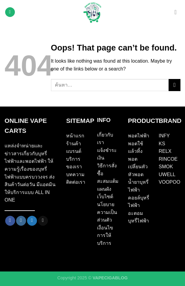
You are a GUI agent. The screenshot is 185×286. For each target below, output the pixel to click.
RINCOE (168, 159)
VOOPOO (169, 182)
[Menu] (10, 12)
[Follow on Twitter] (32, 221)
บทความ (75, 174)
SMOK (166, 166)
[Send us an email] (43, 221)
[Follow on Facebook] (10, 221)
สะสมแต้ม (108, 181)
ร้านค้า (73, 143)
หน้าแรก (75, 135)
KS (162, 143)
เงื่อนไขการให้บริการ (105, 235)
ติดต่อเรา (75, 182)
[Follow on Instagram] (21, 221)
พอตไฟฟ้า (138, 135)
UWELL (167, 174)
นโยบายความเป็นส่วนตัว (107, 212)
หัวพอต (135, 174)
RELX (165, 151)
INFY (164, 135)
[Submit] (174, 85)
